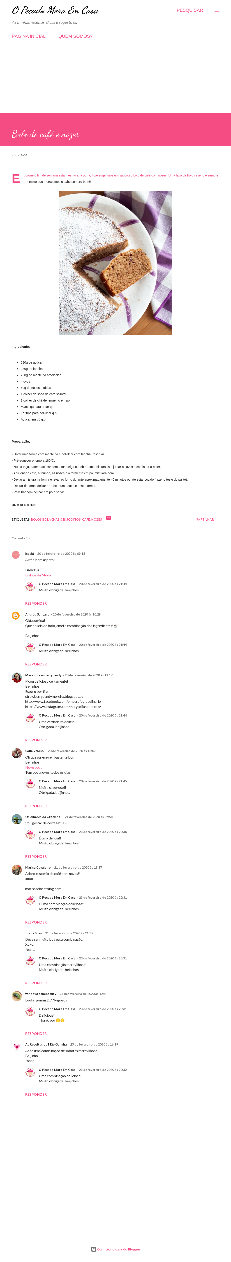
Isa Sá (29, 553)
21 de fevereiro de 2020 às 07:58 (89, 817)
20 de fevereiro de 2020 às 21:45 (103, 781)
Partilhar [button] (205, 519)
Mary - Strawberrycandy (43, 675)
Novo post (33, 767)
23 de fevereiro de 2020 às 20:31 (103, 897)
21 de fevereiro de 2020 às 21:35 (69, 933)
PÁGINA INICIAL (29, 36)
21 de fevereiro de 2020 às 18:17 (78, 867)
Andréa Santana (37, 614)
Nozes (96, 519)
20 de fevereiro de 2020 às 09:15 (61, 553)
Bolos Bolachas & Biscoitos (56, 519)
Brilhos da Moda (38, 575)
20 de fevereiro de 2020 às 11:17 (89, 675)
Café (86, 519)
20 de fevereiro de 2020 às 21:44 (103, 584)
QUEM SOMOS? (75, 36)
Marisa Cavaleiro (38, 867)
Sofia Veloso (34, 751)
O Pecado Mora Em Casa (55, 10)
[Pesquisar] (190, 10)
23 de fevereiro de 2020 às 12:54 (83, 994)
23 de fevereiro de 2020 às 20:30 (103, 832)
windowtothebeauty (40, 994)
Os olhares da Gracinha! (43, 817)
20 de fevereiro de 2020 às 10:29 (77, 614)
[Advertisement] (115, 81)
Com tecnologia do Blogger (115, 1249)
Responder (36, 603)
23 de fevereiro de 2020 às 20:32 (103, 1070)
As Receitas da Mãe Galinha (46, 1044)
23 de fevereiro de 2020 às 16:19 (94, 1044)
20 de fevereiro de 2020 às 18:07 (72, 751)
